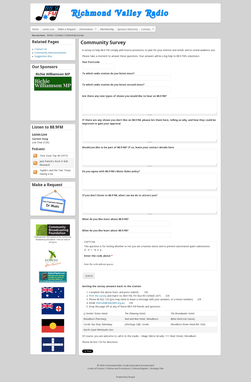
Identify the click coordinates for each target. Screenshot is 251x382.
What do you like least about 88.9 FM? (105, 230)
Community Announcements (50, 52)
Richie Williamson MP (53, 74)
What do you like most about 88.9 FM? (105, 219)
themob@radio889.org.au (110, 302)
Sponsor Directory (128, 29)
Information (87, 30)
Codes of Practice (96, 368)
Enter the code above (98, 255)
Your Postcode (91, 62)
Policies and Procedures (118, 368)
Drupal (131, 377)
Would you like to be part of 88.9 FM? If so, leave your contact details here (128, 147)
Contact (147, 30)
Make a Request (67, 29)
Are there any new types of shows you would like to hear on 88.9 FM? (124, 96)
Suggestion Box (43, 56)
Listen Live (48, 29)
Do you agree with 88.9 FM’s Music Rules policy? (111, 171)
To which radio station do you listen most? (108, 73)
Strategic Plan (157, 368)
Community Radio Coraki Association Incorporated (129, 365)
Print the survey (97, 295)
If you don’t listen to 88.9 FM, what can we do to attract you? (119, 195)
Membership (107, 29)
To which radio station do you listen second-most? (113, 84)
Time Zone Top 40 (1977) (54, 155)
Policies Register (140, 368)
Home (35, 29)
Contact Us (41, 49)
